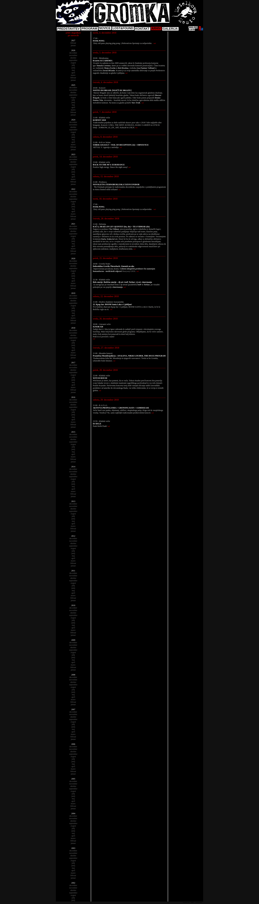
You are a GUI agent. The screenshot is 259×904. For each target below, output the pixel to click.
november (73, 55)
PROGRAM (89, 28)
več (155, 43)
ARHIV (156, 28)
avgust (73, 63)
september (73, 60)
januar (73, 45)
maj (73, 70)
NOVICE (105, 28)
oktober (73, 58)
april (73, 73)
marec (73, 75)
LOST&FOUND (122, 28)
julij (73, 65)
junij (73, 68)
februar (73, 43)
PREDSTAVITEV (68, 28)
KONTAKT (142, 28)
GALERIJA (170, 28)
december (73, 53)
